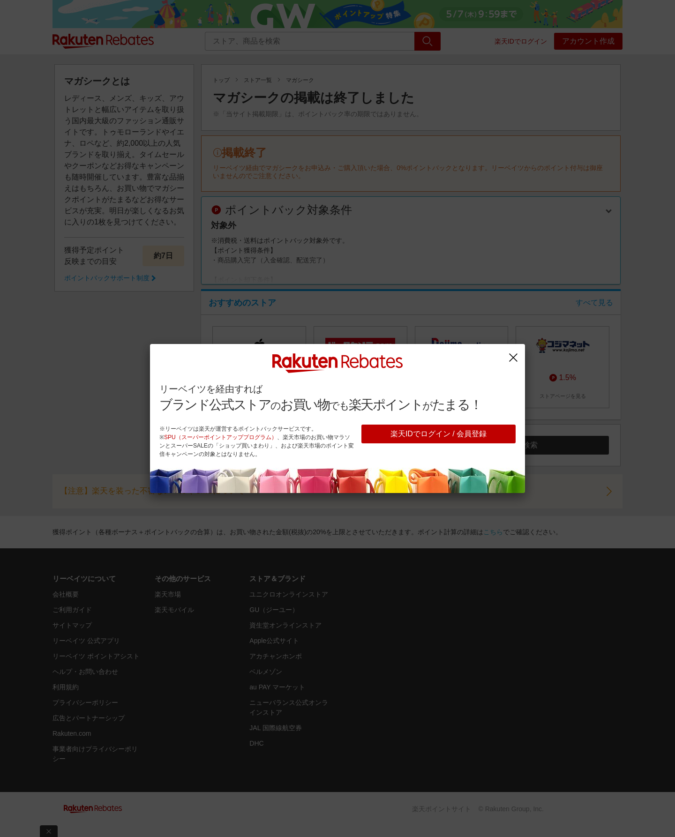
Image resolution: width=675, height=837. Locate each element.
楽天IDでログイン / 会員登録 (438, 434)
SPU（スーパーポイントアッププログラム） (220, 437)
